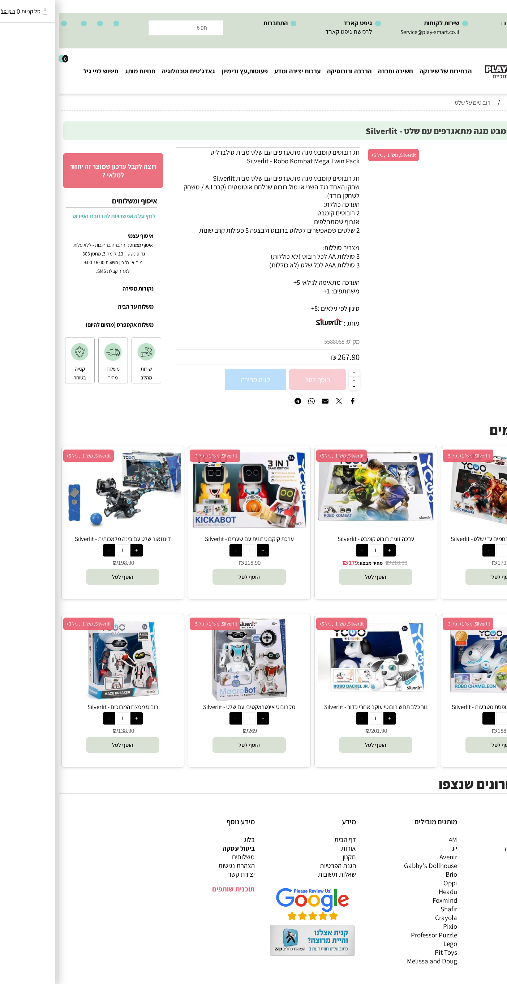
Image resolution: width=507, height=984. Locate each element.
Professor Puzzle (375, 935)
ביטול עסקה (180, 848)
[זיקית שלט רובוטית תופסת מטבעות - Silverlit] (443, 698)
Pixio (391, 926)
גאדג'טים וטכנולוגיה (129, 71)
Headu (389, 891)
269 (193, 731)
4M (394, 839)
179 (294, 563)
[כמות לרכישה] (295, 379)
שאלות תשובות (278, 874)
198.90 (67, 563)
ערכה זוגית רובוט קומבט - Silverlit (317, 539)
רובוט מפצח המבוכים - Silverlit (64, 707)
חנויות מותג (81, 71)
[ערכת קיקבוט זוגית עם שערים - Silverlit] (190, 526)
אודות (289, 848)
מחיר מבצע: (311, 563)
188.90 (447, 731)
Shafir (390, 908)
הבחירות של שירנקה (387, 71)
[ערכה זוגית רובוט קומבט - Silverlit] (317, 518)
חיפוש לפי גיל (42, 71)
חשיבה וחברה (336, 71)
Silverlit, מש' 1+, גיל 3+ (156, 455)
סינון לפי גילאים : (280, 308)
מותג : (293, 323)
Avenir (389, 856)
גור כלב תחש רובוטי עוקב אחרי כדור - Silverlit (317, 707)
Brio (392, 874)
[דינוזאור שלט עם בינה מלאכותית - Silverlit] (64, 525)
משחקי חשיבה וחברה (472, 848)
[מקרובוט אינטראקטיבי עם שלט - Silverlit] (190, 698)
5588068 (275, 341)
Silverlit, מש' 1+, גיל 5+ (334, 155)
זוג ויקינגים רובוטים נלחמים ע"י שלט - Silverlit (443, 539)
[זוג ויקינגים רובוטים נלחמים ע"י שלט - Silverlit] (443, 530)
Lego (391, 943)
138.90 (67, 731)
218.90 (340, 563)
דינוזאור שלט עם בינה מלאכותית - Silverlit (64, 539)
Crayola (387, 917)
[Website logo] (463, 65)
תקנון (290, 856)
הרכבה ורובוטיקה (290, 71)
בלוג (190, 839)
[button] (443, 577)
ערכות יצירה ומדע (238, 71)
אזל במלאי (487, 151)
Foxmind (386, 900)
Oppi (391, 882)
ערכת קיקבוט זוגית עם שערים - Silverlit (190, 539)
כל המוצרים (484, 839)
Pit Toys (387, 952)
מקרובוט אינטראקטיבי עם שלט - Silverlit (190, 707)
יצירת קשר (182, 874)
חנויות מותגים (482, 891)
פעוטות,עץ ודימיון (186, 71)
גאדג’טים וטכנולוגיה (474, 882)
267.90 (290, 357)
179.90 (447, 563)
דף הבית (286, 839)
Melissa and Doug (373, 961)
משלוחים (184, 856)
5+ (255, 308)
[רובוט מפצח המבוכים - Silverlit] (64, 698)
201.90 (320, 731)
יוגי (394, 848)
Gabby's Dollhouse (371, 865)
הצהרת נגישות (177, 865)
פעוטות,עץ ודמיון (478, 874)
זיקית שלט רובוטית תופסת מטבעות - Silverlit (443, 707)
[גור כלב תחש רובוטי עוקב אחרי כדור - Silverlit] (317, 693)
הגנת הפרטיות (279, 865)
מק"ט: (294, 341)
